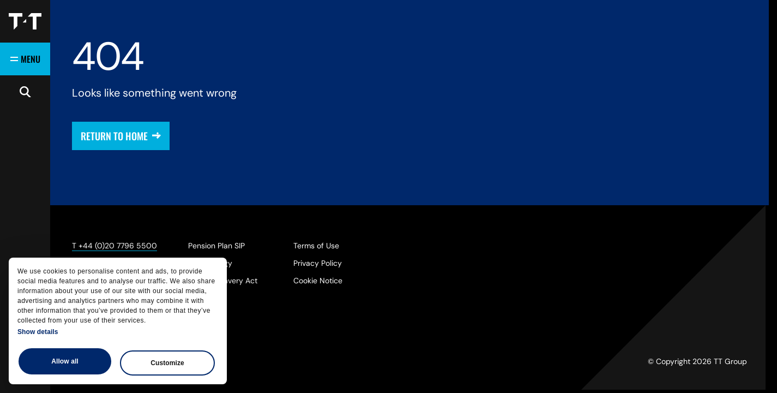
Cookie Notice (317, 280)
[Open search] (25, 91)
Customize (167, 363)
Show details (37, 332)
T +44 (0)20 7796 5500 (114, 246)
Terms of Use (316, 246)
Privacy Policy (317, 263)
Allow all (65, 361)
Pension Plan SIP (216, 246)
